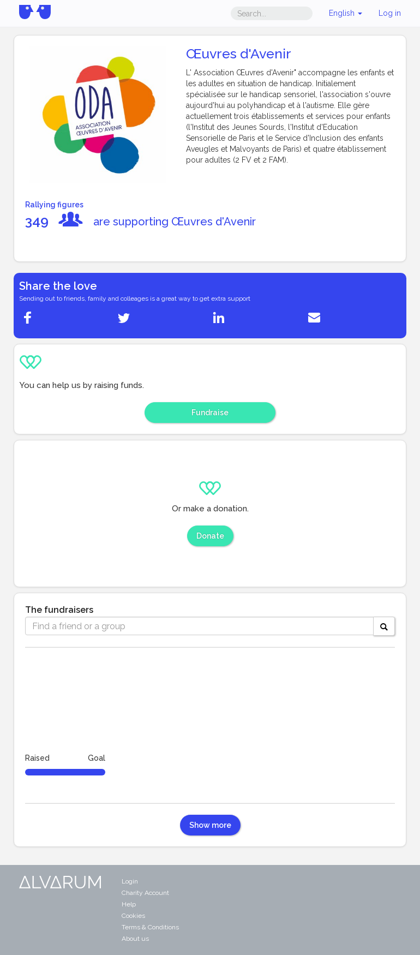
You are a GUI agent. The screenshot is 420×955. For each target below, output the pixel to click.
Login (130, 881)
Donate (210, 536)
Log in (390, 13)
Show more (210, 825)
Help (129, 904)
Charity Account (145, 893)
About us (135, 938)
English (345, 13)
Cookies (133, 916)
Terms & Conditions (150, 927)
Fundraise (210, 412)
